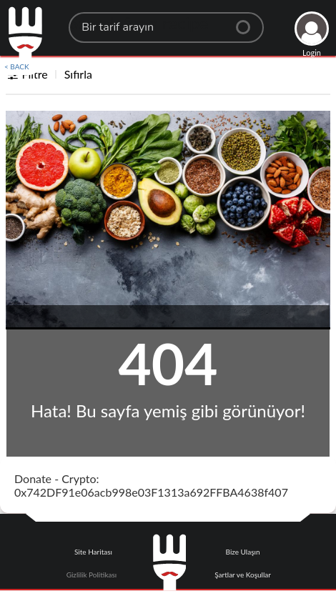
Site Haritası (93, 551)
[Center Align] (248, 21)
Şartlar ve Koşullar (242, 574)
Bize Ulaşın (243, 551)
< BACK (16, 66)
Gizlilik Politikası (91, 574)
